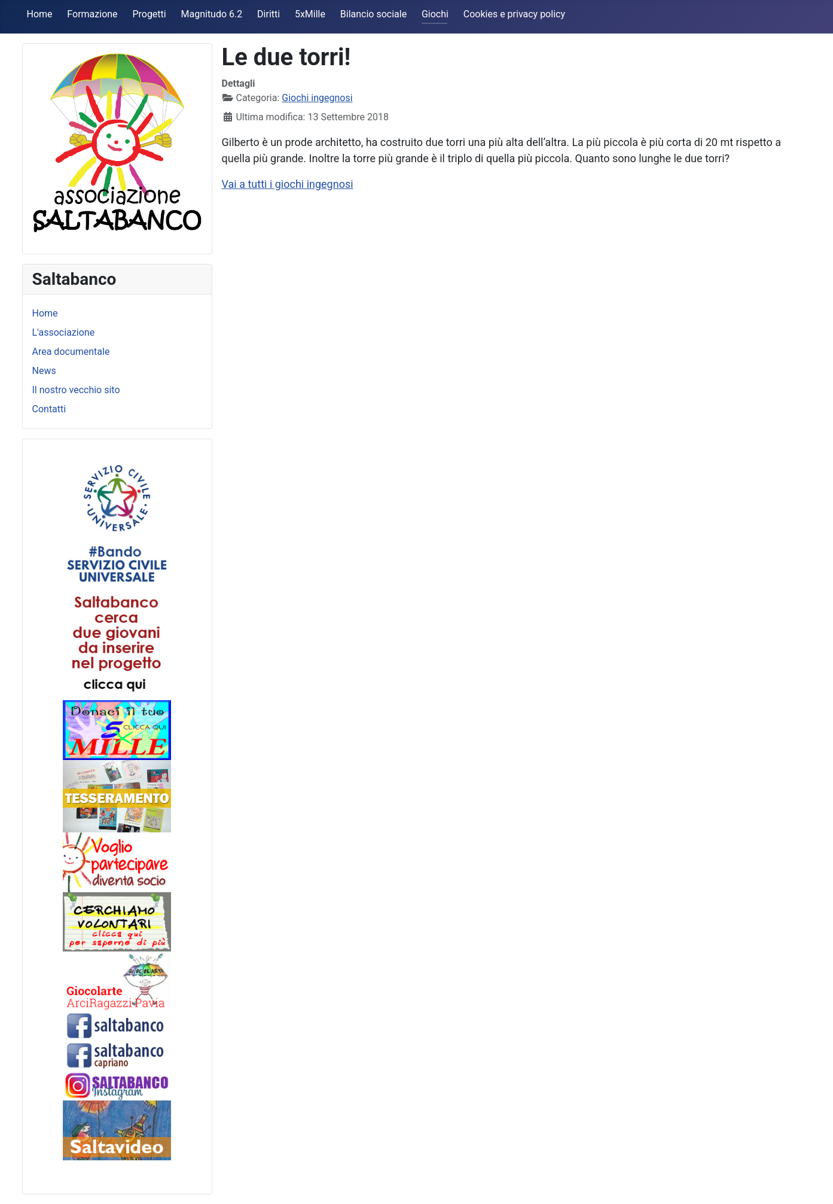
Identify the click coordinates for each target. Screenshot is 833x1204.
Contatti (49, 409)
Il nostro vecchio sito (76, 390)
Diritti (268, 14)
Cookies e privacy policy (514, 14)
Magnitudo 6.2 (212, 14)
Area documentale (71, 351)
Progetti (149, 14)
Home (40, 14)
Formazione (92, 14)
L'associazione (63, 332)
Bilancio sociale (373, 14)
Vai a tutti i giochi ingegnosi (287, 184)
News (44, 370)
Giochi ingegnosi (317, 98)
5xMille (310, 14)
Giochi (435, 14)
